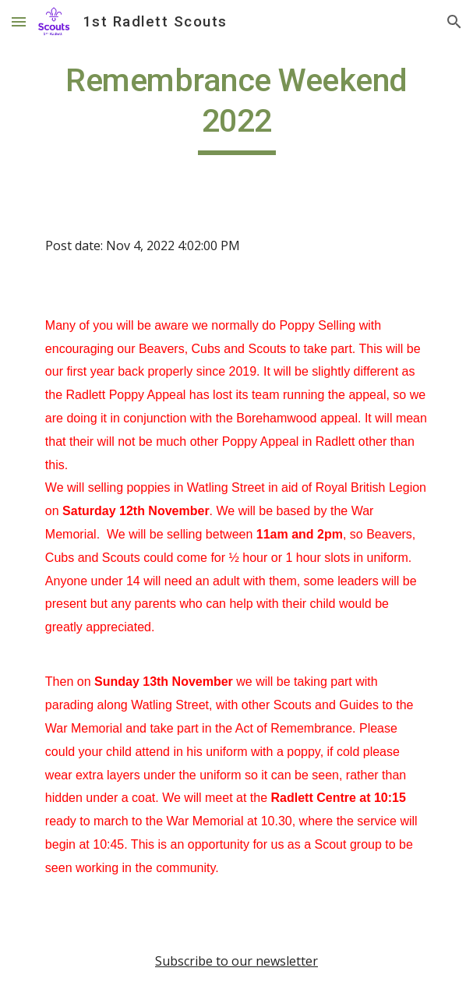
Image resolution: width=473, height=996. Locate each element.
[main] (236, 107)
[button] (18, 21)
